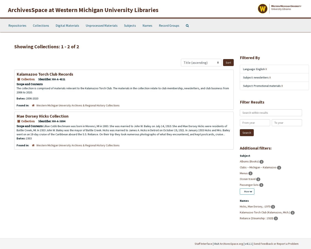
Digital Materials (67, 25)
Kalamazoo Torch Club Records (45, 74)
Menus (244, 173)
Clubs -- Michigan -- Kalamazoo (258, 167)
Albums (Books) (249, 161)
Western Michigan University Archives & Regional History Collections (78, 105)
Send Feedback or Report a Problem (276, 244)
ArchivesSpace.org (231, 244)
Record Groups (169, 25)
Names (147, 25)
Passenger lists (249, 185)
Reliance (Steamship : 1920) (257, 218)
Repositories (17, 25)
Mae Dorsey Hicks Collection (42, 116)
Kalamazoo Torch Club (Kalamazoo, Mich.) (265, 212)
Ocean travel (248, 179)
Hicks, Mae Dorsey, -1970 (255, 206)
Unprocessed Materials (102, 25)
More (248, 191)
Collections (41, 25)
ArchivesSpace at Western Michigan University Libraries (83, 10)
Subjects (130, 25)
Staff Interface (203, 244)
